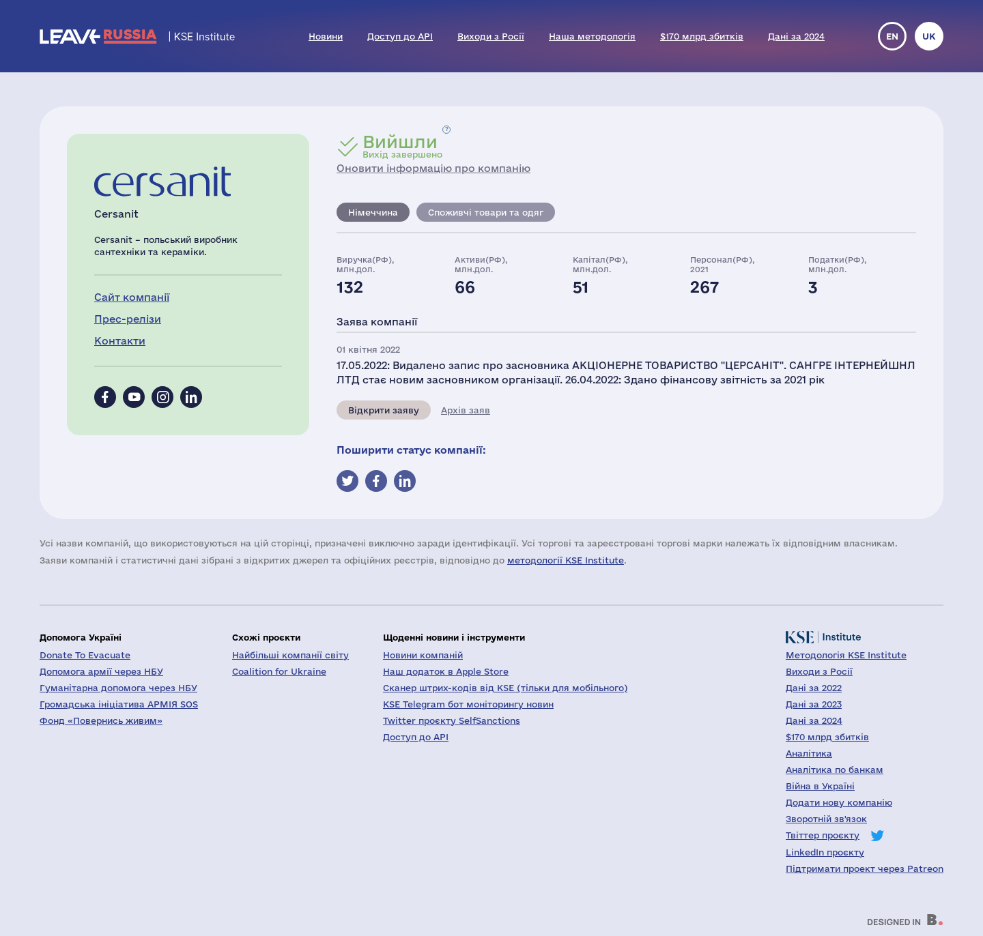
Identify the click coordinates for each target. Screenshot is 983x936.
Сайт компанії (131, 297)
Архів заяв (465, 410)
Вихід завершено (402, 146)
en (892, 36)
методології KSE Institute (565, 560)
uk (929, 36)
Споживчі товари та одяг (485, 212)
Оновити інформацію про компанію (433, 168)
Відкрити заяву (383, 410)
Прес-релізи (127, 319)
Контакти (119, 341)
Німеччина (373, 212)
